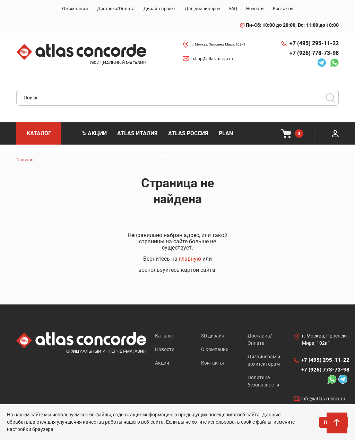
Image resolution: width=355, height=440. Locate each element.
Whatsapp (334, 62)
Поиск (330, 97)
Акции (162, 363)
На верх (337, 424)
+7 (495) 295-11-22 (314, 43)
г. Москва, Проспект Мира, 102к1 (218, 44)
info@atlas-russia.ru (323, 398)
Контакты (212, 363)
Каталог (164, 336)
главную (190, 258)
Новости (164, 349)
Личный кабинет (335, 133)
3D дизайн (212, 336)
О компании (214, 349)
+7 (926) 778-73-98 (314, 53)
